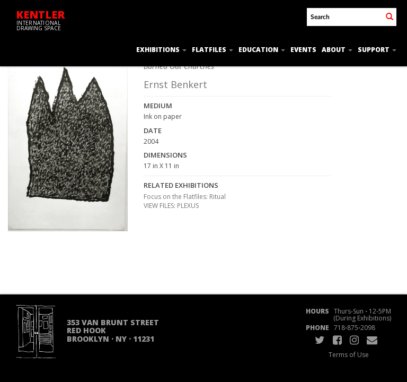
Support (377, 49)
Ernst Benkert (175, 84)
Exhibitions (161, 49)
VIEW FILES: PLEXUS (171, 205)
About (337, 49)
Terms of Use (349, 354)
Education (261, 49)
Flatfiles (212, 49)
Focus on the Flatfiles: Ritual (185, 196)
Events (303, 49)
